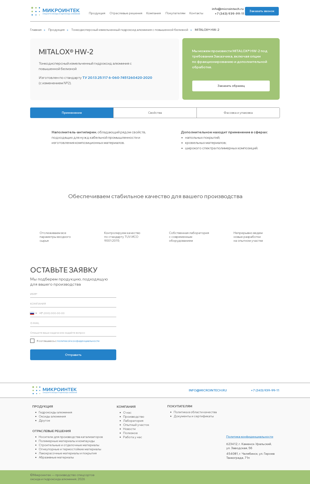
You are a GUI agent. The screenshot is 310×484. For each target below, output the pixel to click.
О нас (127, 412)
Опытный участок (136, 425)
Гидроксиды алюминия (55, 412)
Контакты (196, 13)
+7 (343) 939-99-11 (229, 14)
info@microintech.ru (228, 9)
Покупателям (175, 13)
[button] (262, 11)
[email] (73, 323)
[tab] (71, 113)
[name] (73, 294)
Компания (153, 13)
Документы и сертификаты (194, 416)
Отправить (73, 355)
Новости (129, 429)
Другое (44, 420)
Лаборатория (133, 421)
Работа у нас (132, 437)
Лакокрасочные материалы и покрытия (68, 453)
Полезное (130, 433)
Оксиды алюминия (52, 416)
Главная (36, 30)
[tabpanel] (155, 149)
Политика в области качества (195, 412)
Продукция (97, 13)
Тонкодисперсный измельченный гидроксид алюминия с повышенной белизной (129, 30)
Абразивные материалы (56, 457)
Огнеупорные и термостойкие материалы (70, 449)
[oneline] (73, 303)
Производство (133, 417)
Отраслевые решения (126, 13)
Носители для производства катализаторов (71, 437)
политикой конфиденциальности (78, 340)
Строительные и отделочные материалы (69, 445)
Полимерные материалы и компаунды (67, 441)
